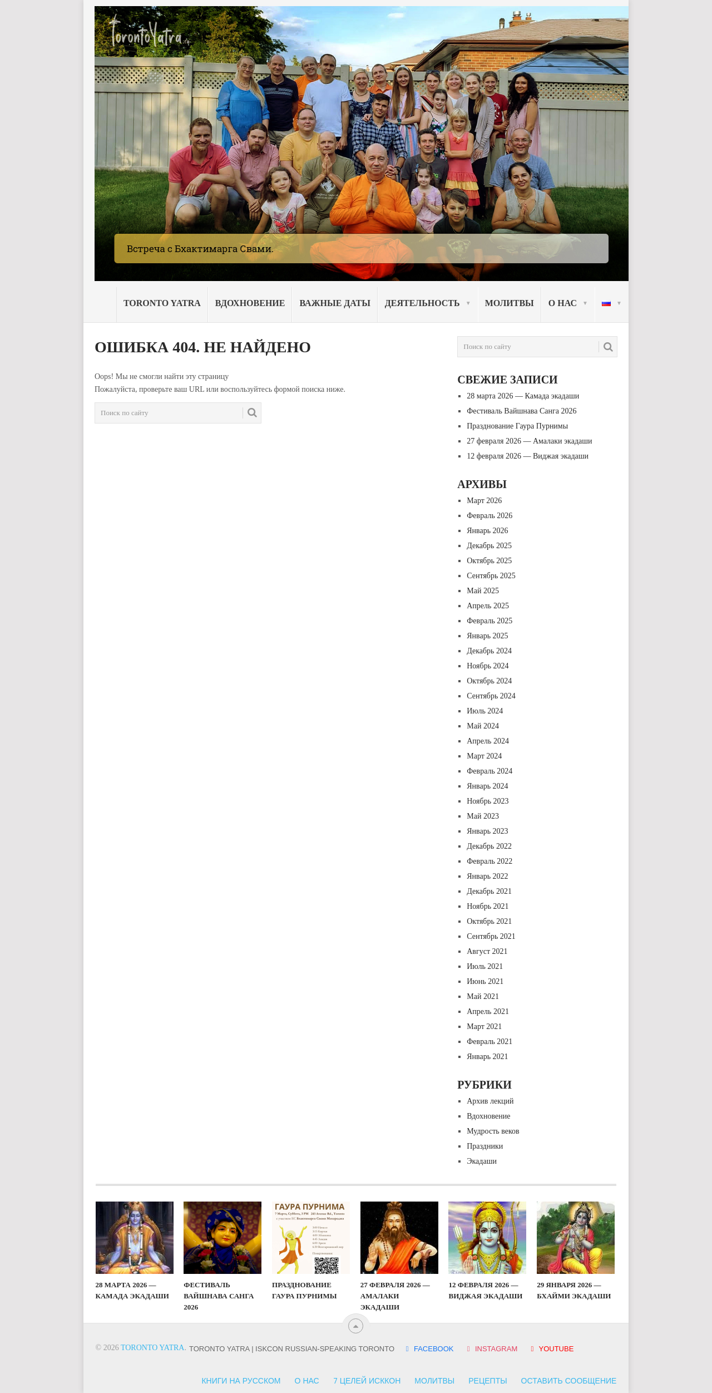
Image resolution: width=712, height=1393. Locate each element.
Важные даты (334, 303)
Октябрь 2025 (489, 561)
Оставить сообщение (569, 1380)
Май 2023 (483, 816)
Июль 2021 (485, 966)
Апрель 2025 (488, 606)
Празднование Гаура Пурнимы (517, 426)
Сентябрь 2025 (491, 576)
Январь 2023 (487, 831)
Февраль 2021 (489, 1041)
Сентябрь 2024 (491, 696)
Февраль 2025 (489, 621)
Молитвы (509, 303)
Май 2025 (483, 591)
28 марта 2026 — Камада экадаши (523, 396)
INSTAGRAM (492, 1349)
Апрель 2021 (488, 1011)
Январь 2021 (487, 1056)
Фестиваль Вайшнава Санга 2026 (521, 411)
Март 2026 (484, 500)
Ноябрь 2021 (487, 906)
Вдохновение (250, 303)
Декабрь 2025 (489, 546)
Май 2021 (483, 996)
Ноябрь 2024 (487, 666)
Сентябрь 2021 (491, 936)
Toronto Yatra (162, 303)
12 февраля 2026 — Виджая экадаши (528, 456)
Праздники (485, 1146)
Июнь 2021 (485, 981)
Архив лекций (490, 1101)
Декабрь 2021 (489, 891)
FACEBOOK (429, 1349)
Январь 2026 (487, 530)
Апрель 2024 (488, 741)
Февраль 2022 (489, 861)
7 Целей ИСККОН (367, 1380)
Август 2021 (487, 951)
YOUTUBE (550, 1349)
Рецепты (487, 1380)
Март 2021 (484, 1026)
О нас (562, 303)
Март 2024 (484, 756)
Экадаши (482, 1161)
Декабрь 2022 (489, 846)
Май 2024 (483, 726)
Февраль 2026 (489, 515)
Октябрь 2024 (489, 681)
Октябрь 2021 (489, 921)
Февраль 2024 (489, 771)
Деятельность (422, 303)
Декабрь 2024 (489, 651)
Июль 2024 (485, 711)
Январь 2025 (487, 636)
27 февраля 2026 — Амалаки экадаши (529, 441)
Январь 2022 (487, 876)
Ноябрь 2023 (487, 801)
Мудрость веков (493, 1131)
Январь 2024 (487, 786)
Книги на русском (240, 1380)
